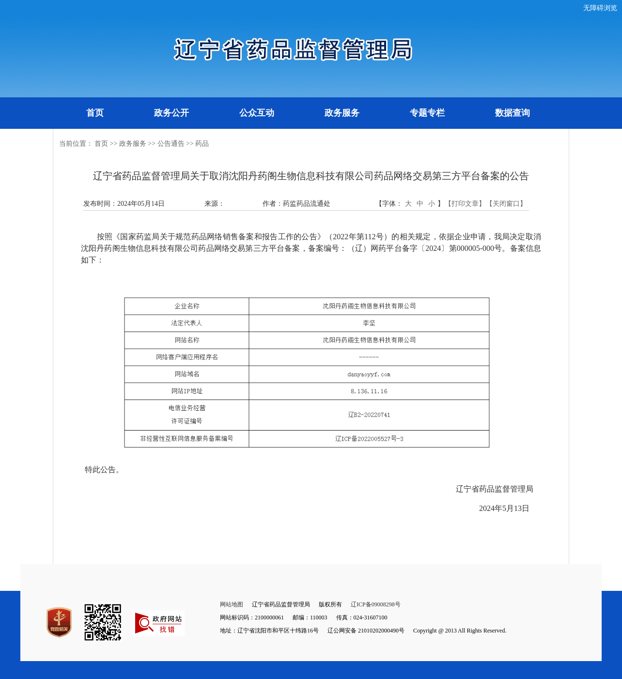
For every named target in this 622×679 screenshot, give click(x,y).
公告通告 (171, 143)
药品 (202, 143)
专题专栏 (427, 113)
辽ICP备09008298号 (376, 604)
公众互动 (256, 113)
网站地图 (231, 604)
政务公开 (171, 113)
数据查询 (512, 113)
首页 (95, 113)
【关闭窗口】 (506, 203)
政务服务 (342, 113)
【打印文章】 (465, 203)
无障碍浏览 (600, 8)
